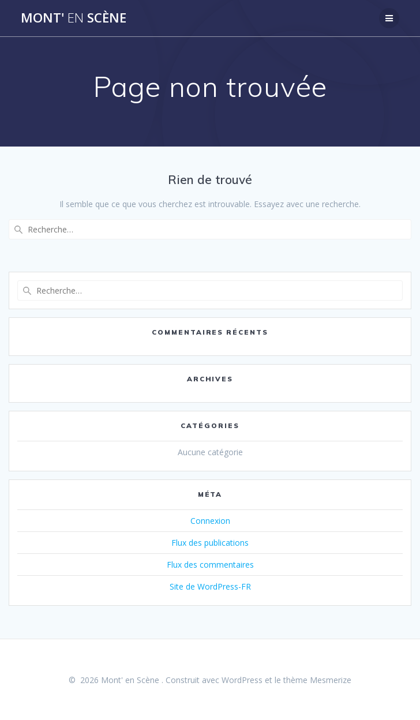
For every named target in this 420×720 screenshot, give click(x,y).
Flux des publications (210, 542)
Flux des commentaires (210, 564)
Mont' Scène (73, 18)
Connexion (210, 520)
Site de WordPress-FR (210, 586)
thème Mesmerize (317, 679)
